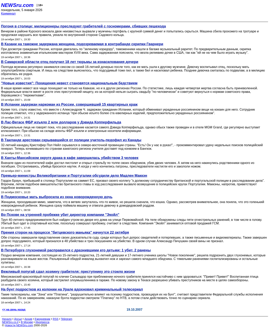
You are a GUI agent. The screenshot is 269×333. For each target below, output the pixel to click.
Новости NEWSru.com (19, 325)
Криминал (8, 13)
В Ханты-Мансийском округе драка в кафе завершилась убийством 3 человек (69, 158)
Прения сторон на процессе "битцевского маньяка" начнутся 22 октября (65, 232)
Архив (28, 319)
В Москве (27, 322)
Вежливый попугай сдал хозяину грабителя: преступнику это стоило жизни (68, 272)
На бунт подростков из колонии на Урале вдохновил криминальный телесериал (72, 289)
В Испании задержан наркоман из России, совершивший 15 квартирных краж (69, 104)
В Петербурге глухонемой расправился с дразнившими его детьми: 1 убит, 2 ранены (76, 250)
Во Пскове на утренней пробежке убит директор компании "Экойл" (60, 215)
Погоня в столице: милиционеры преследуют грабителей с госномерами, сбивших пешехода (83, 26)
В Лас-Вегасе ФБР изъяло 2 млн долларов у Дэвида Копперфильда (61, 122)
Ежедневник (42, 319)
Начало (7, 319)
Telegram (66, 319)
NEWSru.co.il (10, 322)
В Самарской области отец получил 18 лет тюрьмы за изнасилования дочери (69, 62)
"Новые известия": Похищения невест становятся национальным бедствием (69, 83)
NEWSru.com (17, 5)
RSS (55, 319)
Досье (18, 319)
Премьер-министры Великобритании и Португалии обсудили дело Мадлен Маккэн (74, 176)
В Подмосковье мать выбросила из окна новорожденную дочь (56, 197)
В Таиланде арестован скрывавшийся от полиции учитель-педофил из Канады (71, 140)
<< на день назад (13, 309)
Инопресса (43, 322)
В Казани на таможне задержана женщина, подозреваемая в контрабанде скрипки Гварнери (82, 44)
